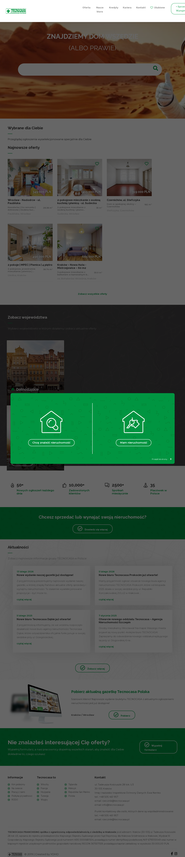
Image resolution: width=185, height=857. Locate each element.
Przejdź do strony (162, 459)
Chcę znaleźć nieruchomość (51, 442)
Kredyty (61, 6)
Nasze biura (47, 8)
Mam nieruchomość (133, 442)
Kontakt (88, 6)
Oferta (34, 6)
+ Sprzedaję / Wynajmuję (131, 8)
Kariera (74, 6)
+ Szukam (166, 8)
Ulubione (107, 6)
